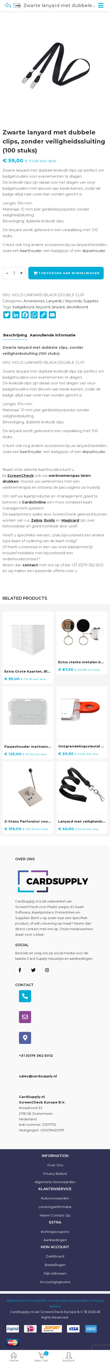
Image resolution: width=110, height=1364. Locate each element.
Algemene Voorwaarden (26, 1300)
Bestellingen (55, 1265)
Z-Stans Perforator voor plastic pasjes (40, 821)
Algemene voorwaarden (55, 1182)
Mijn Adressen (55, 1273)
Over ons (55, 1165)
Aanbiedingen (55, 1240)
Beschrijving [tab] (15, 335)
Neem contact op (55, 1215)
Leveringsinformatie (55, 1207)
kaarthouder (31, 250)
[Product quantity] (14, 273)
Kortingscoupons (55, 1232)
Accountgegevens (55, 1282)
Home (14, 1357)
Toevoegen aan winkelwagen (69, 273)
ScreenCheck (26, 907)
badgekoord (23, 307)
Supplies (90, 301)
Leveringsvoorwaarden (69, 1300)
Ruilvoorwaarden (55, 1198)
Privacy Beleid (55, 1174)
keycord (43, 307)
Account (69, 1357)
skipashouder (93, 250)
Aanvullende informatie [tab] (53, 335)
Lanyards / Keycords (64, 301)
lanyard (58, 307)
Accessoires (34, 301)
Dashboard (55, 1256)
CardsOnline (34, 502)
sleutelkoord (77, 307)
